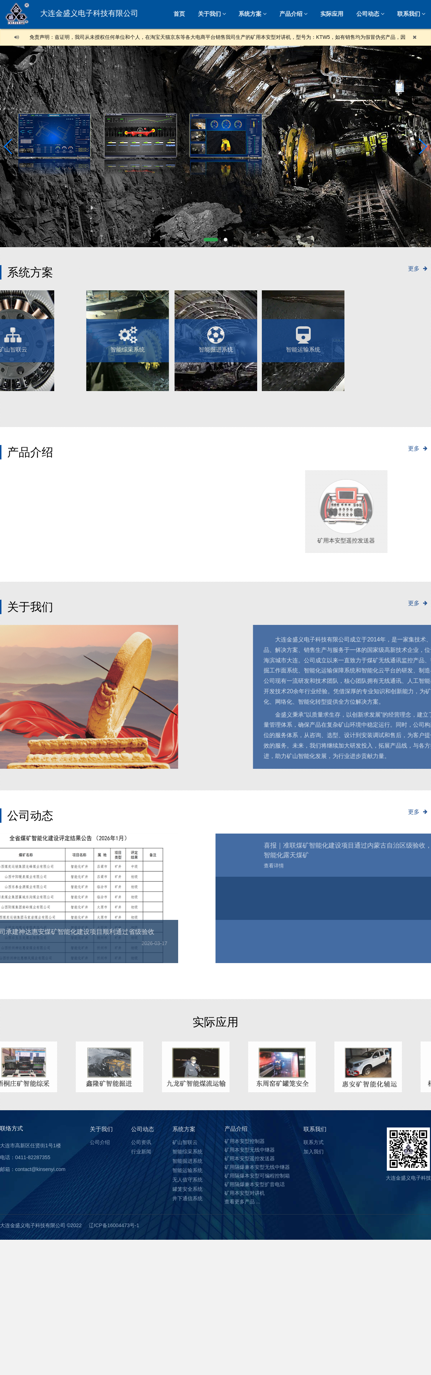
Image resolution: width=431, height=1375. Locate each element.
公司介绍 (100, 1142)
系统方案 (249, 14)
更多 (419, 268)
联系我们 (314, 1129)
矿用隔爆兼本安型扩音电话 (254, 1184)
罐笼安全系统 (187, 1189)
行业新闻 (141, 1151)
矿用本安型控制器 (244, 1141)
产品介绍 (290, 14)
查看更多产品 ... (242, 1201)
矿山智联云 (185, 1142)
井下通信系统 (187, 1198)
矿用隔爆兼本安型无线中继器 (257, 1167)
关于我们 (209, 14)
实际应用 (331, 14)
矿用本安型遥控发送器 (249, 1158)
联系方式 (313, 1142)
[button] (211, 239)
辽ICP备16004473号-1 (114, 1225)
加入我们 (313, 1151)
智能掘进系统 (216, 336)
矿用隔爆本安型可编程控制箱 (257, 1176)
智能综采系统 (187, 1151)
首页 (179, 14)
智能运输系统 (282, 336)
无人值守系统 (106, 336)
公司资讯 (141, 1142)
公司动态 (367, 14)
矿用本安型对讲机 (244, 1193)
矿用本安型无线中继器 (249, 1150)
